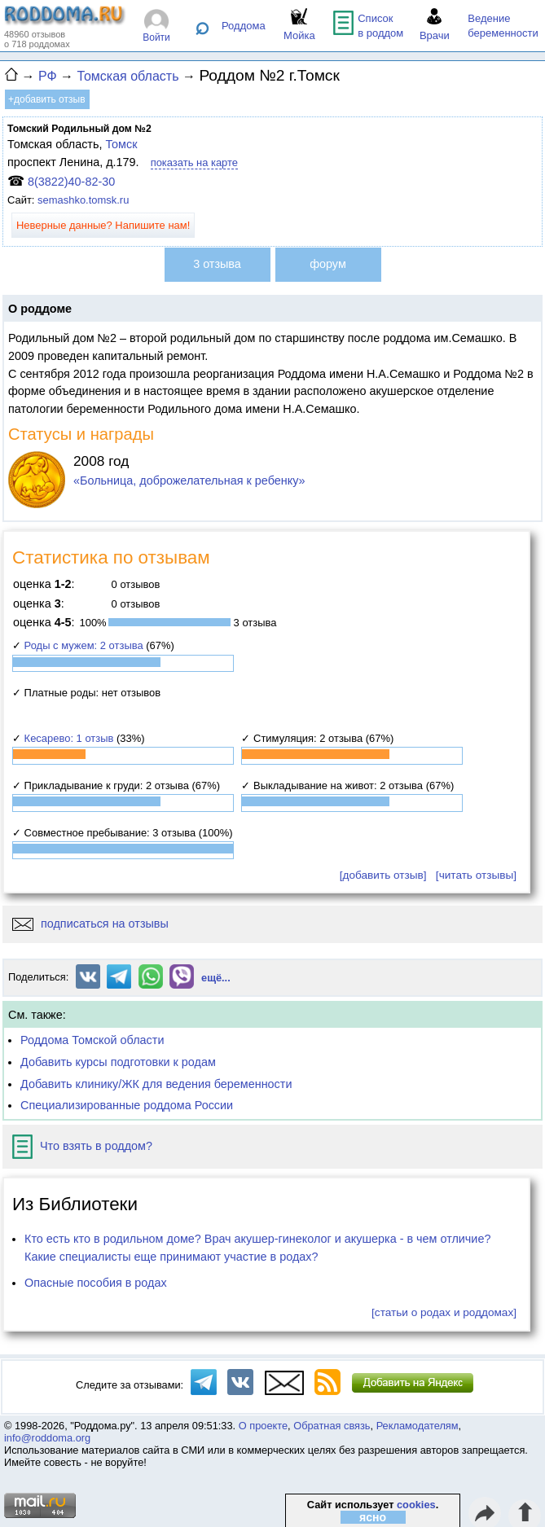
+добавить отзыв (47, 99)
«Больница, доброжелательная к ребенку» (189, 480)
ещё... (216, 978)
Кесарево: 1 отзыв (69, 738)
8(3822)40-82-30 (71, 181)
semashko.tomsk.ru (83, 200)
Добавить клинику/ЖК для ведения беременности (156, 1083)
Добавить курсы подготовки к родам (118, 1061)
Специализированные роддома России (126, 1105)
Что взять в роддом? (82, 1145)
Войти (156, 37)
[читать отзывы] (476, 875)
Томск (121, 144)
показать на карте (194, 162)
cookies (416, 1504)
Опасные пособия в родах (95, 1282)
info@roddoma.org (47, 1438)
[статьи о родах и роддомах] (443, 1312)
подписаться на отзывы (90, 923)
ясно (372, 1517)
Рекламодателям (417, 1425)
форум (328, 263)
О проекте (263, 1425)
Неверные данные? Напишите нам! (103, 225)
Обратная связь (331, 1425)
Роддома (244, 26)
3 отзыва (217, 263)
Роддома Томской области (92, 1040)
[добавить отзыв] (383, 875)
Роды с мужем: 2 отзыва (83, 645)
